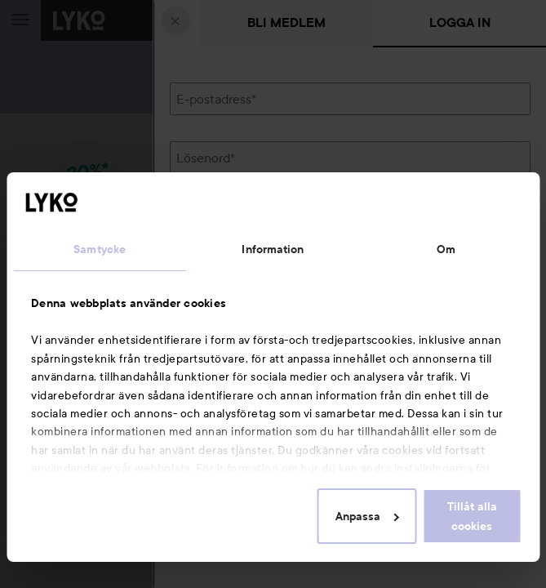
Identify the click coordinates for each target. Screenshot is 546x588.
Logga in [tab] (460, 22)
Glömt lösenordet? (223, 213)
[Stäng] (175, 21)
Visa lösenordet (488, 182)
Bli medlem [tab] (286, 22)
